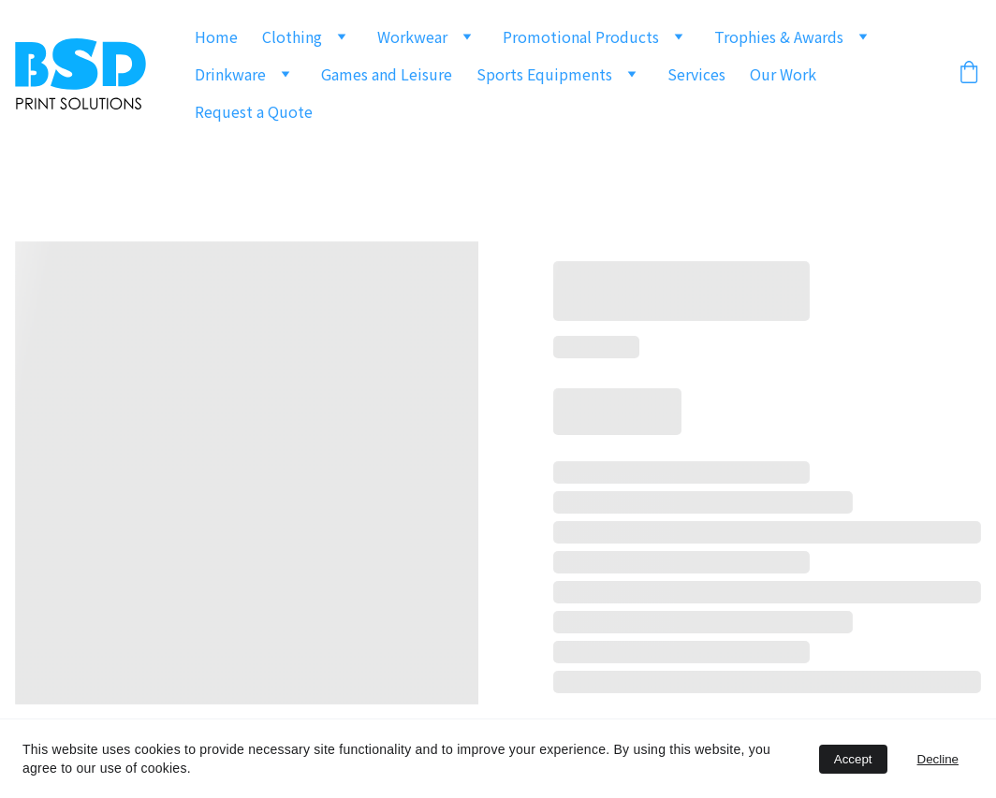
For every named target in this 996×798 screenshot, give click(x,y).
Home (216, 36)
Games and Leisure (386, 74)
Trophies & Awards (778, 36)
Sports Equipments (544, 74)
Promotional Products (581, 36)
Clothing (292, 36)
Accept (853, 759)
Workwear (412, 36)
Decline (938, 759)
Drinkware (230, 74)
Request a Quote (254, 111)
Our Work (783, 74)
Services (696, 74)
